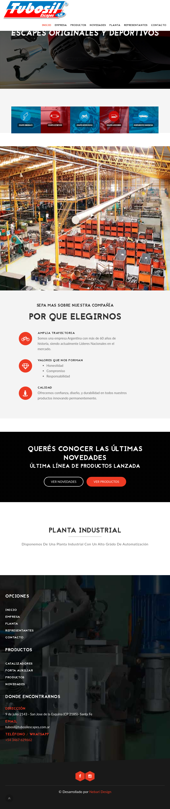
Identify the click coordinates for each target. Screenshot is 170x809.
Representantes (135, 25)
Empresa (61, 25)
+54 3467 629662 (18, 740)
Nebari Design (100, 791)
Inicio (46, 25)
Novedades (98, 25)
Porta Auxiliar (19, 670)
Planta (114, 25)
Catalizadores (19, 663)
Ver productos (106, 481)
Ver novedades (63, 481)
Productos (78, 25)
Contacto (158, 25)
